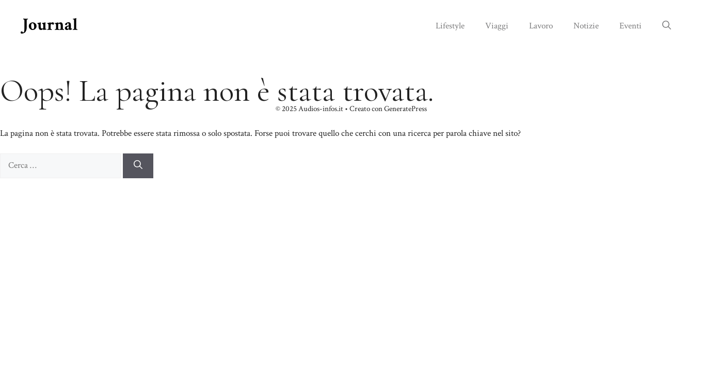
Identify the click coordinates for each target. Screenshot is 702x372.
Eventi (630, 26)
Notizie (586, 26)
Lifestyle (450, 26)
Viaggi (496, 26)
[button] (666, 25)
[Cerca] (138, 165)
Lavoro (541, 26)
